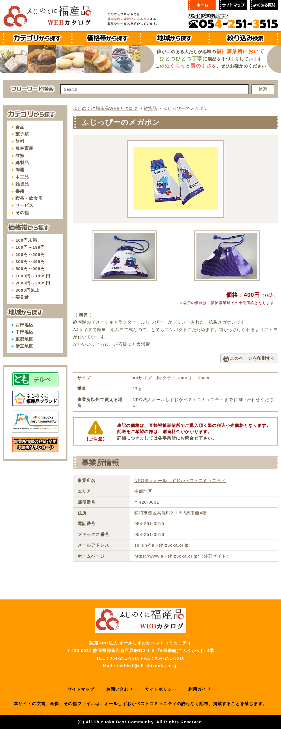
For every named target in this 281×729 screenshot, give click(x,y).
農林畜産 (24, 148)
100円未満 (26, 240)
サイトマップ (81, 689)
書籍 (19, 191)
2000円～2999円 (32, 282)
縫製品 (22, 162)
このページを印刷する (252, 358)
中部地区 (24, 331)
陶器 (19, 169)
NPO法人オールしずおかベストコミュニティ (180, 480)
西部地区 (24, 324)
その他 (22, 212)
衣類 (19, 155)
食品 (19, 126)
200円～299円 (30, 254)
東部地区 (24, 339)
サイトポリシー (161, 689)
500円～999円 (30, 268)
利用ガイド (199, 689)
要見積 (22, 297)
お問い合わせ (119, 689)
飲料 (19, 141)
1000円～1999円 (32, 275)
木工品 (22, 177)
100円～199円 (30, 247)
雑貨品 (22, 184)
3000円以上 (27, 290)
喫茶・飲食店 (29, 198)
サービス (24, 205)
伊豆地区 (24, 346)
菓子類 (22, 134)
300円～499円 (30, 261)
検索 (263, 89)
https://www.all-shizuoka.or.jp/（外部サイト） (182, 556)
